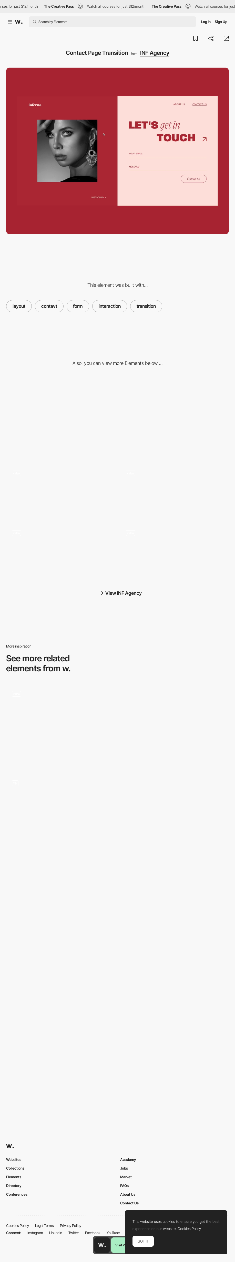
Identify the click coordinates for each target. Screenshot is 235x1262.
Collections (15, 1168)
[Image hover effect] (174, 551)
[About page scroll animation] (60, 551)
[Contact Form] (174, 726)
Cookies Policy (17, 1225)
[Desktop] (60, 419)
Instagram (35, 1233)
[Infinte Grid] (60, 492)
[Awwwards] (19, 22)
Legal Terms (44, 1225)
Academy (128, 1159)
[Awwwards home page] (102, 1245)
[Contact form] (60, 712)
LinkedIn (55, 1233)
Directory (14, 1185)
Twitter (73, 1233)
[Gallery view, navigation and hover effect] (174, 492)
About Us (127, 1194)
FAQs (124, 1185)
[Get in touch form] (60, 815)
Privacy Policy (70, 1225)
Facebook (92, 1233)
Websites (13, 1159)
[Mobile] (174, 419)
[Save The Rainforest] (174, 815)
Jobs (124, 1168)
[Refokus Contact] (60, 904)
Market (126, 1177)
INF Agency (154, 53)
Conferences (16, 1194)
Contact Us (129, 1203)
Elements (13, 1177)
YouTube (113, 1233)
